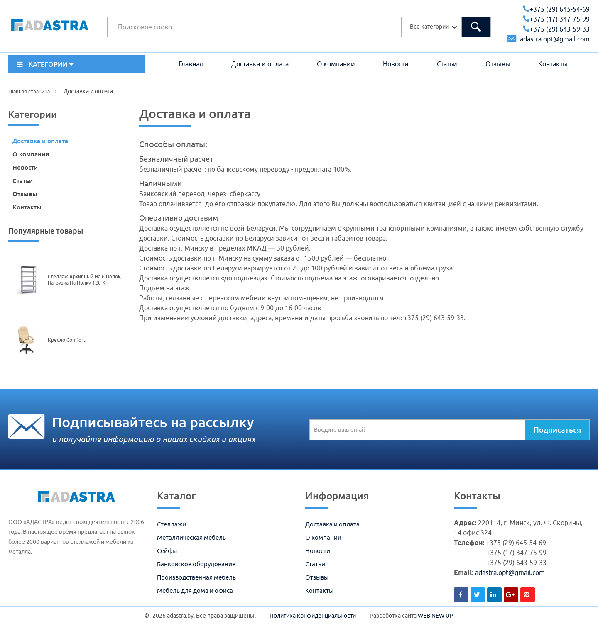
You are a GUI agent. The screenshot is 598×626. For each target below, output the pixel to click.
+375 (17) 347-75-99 (556, 19)
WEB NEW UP (435, 615)
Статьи (447, 64)
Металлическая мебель (191, 537)
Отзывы (497, 64)
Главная (191, 64)
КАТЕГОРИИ (45, 64)
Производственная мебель (196, 577)
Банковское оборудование (196, 564)
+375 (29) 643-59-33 (556, 29)
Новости (396, 64)
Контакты (553, 64)
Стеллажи (171, 524)
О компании (336, 64)
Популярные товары (45, 231)
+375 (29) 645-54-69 (556, 9)
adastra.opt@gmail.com (548, 39)
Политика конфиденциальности (313, 615)
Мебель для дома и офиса (195, 590)
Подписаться (557, 430)
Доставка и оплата (260, 64)
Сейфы (167, 550)
